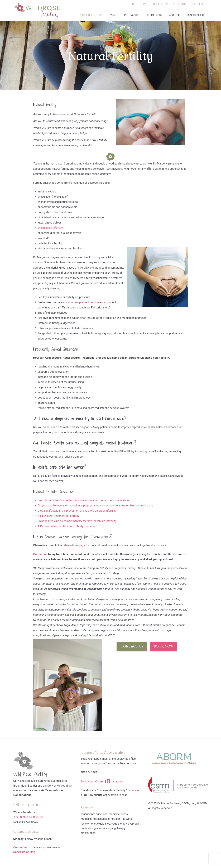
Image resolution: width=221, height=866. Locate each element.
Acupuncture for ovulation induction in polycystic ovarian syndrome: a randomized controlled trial (95, 505)
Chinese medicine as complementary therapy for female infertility (77, 521)
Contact (99, 781)
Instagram (117, 781)
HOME (144, 4)
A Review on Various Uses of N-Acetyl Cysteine (66, 526)
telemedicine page (74, 545)
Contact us (40, 554)
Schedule (133, 790)
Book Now (163, 646)
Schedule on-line (24, 852)
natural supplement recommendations (88, 302)
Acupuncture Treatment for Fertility (58, 515)
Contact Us (132, 646)
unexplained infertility (51, 227)
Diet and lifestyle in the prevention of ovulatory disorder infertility (77, 510)
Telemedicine (100, 537)
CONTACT (199, 4)
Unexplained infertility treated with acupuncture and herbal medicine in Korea (83, 500)
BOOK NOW (160, 4)
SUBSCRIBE (180, 4)
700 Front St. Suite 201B (28, 817)
